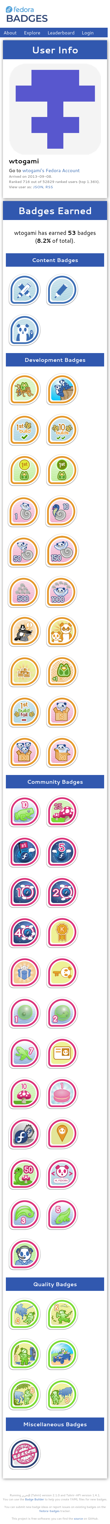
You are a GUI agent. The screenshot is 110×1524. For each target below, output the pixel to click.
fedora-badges (49, 1511)
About (10, 32)
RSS (49, 186)
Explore (32, 32)
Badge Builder (34, 1499)
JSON (38, 186)
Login (88, 32)
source (78, 1518)
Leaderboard (61, 32)
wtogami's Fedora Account (51, 170)
